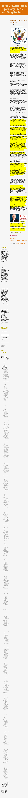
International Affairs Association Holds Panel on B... (5, 777)
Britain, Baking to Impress (6, 780)
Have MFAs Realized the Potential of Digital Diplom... (6, 552)
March (4, 782)
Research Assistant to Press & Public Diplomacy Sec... (5, 494)
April (4, 368)
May (4, 367)
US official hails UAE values (5, 375)
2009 (3, 792)
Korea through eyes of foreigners (5, 508)
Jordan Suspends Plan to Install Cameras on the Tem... (6, 589)
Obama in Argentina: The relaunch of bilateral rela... (6, 605)
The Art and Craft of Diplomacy (6, 377)
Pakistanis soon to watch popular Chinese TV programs (6, 749)
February (5, 783)
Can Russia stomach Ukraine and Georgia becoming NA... (5, 563)
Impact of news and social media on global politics (6, 622)
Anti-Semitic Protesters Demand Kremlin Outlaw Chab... (5, 571)
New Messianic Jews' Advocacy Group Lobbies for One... (5, 557)
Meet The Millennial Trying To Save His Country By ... (6, 702)
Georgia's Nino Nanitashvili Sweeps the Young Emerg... (5, 547)
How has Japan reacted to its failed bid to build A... (6, 430)
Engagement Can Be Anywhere (5, 396)
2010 (3, 791)
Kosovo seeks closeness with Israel (5, 706)
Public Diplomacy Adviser (5, 386)
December (5, 358)
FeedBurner (5, 340)
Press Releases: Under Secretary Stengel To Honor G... (6, 645)
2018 (3, 355)
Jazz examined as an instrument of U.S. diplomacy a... (6, 710)
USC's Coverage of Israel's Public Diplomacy (6, 530)
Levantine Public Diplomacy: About (6, 581)
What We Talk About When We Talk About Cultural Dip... (6, 526)
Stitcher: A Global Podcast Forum (5, 740)
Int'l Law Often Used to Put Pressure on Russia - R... (5, 698)
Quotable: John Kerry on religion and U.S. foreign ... (5, 371)
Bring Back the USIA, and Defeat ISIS (5, 592)
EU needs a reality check (6, 455)
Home (18, 240)
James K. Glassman (23, 219)
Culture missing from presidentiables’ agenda (6, 447)
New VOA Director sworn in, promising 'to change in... (6, 673)
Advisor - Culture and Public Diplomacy (6, 389)
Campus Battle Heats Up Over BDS (5, 680)
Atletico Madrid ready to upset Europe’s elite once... (6, 694)
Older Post (24, 240)
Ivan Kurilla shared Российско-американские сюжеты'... (6, 659)
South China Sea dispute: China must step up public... (6, 668)
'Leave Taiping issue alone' (5, 614)
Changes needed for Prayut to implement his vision (6, 731)
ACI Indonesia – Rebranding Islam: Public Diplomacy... (6, 601)
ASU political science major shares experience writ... (6, 611)
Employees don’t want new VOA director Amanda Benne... (6, 649)
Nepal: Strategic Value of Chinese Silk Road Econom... (6, 744)
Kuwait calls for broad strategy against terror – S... (6, 467)
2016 (3, 357)
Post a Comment (13, 238)
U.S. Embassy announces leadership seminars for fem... (5, 458)
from (19, 45)
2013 (3, 787)
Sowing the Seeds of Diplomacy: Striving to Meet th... (5, 664)
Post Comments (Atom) (21, 243)
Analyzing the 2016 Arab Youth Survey (6, 714)
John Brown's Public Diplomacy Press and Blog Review (14, 9)
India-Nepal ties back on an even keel (6, 567)
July (4, 365)
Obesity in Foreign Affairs (5, 379)
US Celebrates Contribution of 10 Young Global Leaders (5, 626)
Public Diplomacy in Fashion (6, 538)
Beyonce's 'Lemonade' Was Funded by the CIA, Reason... (6, 438)
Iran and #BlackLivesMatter (6, 403)
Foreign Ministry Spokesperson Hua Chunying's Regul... (6, 472)
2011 (3, 790)
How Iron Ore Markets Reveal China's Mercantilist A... (5, 577)
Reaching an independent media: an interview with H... (6, 631)
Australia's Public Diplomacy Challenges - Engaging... (6, 585)
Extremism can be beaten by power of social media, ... (6, 451)
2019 (3, 353)
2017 (3, 356)
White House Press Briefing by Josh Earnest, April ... (6, 617)
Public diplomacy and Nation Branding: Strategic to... (6, 421)
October (4, 360)
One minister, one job (5, 752)
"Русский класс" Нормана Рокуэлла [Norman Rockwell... (6, 443)
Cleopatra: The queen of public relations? (5, 400)
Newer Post (12, 240)
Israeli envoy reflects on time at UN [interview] (5, 773)
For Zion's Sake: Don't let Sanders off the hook (6, 755)
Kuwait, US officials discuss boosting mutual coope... (5, 407)
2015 (3, 785)
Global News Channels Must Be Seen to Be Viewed (5, 412)
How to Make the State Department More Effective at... (6, 534)
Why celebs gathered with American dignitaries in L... (6, 463)
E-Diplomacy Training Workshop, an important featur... (6, 768)
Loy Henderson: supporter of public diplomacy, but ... (6, 735)
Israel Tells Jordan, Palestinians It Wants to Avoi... (6, 727)
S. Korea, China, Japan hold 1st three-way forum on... (6, 434)
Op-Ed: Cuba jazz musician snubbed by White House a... (6, 521)
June (4, 366)
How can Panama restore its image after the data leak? (5, 722)
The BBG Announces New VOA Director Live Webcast (6, 684)
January (4, 784)
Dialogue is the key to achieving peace (5, 677)
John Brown (4, 249)
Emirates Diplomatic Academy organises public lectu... (6, 654)
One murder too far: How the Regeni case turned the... (6, 485)
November (5, 359)
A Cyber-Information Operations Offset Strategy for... (6, 635)
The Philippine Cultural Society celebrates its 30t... (6, 689)
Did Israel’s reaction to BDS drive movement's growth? (5, 417)
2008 (3, 793)
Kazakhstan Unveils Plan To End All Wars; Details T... (6, 640)
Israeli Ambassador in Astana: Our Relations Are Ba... (6, 512)
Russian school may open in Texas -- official (5, 717)
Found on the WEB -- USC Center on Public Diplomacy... (6, 759)
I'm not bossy (5, 608)
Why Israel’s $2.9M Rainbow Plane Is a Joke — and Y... (5, 480)
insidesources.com (19, 25)
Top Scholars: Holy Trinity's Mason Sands (6, 426)
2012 (3, 789)
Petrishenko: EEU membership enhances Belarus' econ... (5, 542)
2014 (3, 786)
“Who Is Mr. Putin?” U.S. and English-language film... (6, 504)
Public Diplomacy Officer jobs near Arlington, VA (6, 499)
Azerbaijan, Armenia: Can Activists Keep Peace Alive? (6, 764)
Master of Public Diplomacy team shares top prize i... (6, 393)
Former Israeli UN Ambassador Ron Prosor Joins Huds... (6, 489)
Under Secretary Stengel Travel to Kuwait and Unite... (6, 516)
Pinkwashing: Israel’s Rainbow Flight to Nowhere (5, 596)
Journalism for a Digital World (6, 424)
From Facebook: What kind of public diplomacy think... (6, 383)
